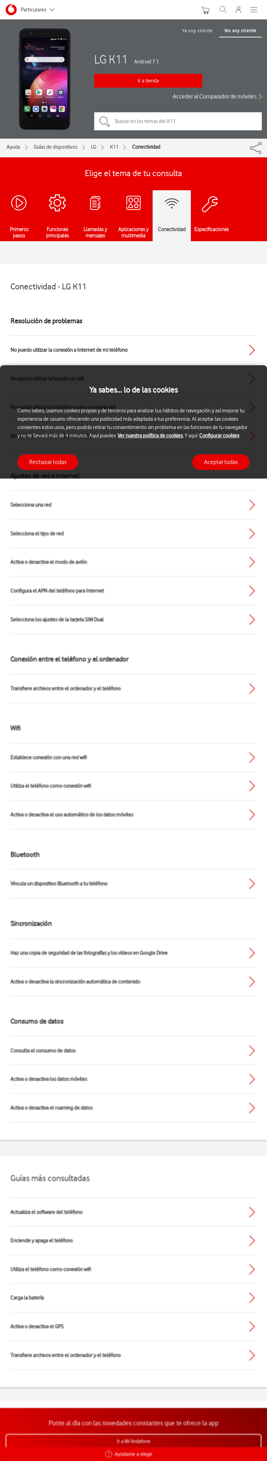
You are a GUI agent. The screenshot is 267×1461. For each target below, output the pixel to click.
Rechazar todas (47, 461)
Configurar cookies (219, 435)
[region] (133, 913)
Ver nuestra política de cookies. (151, 435)
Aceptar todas (221, 461)
